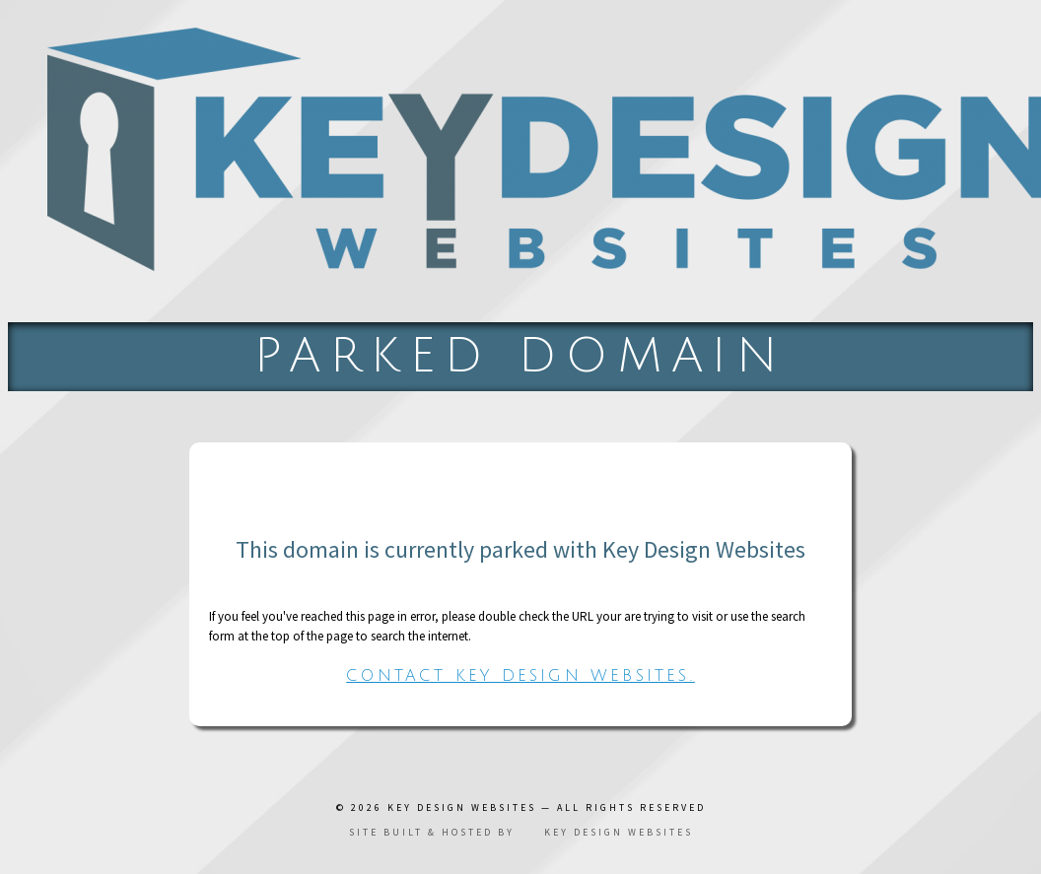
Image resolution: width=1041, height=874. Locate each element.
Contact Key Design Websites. (520, 676)
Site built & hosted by (521, 832)
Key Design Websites (461, 807)
